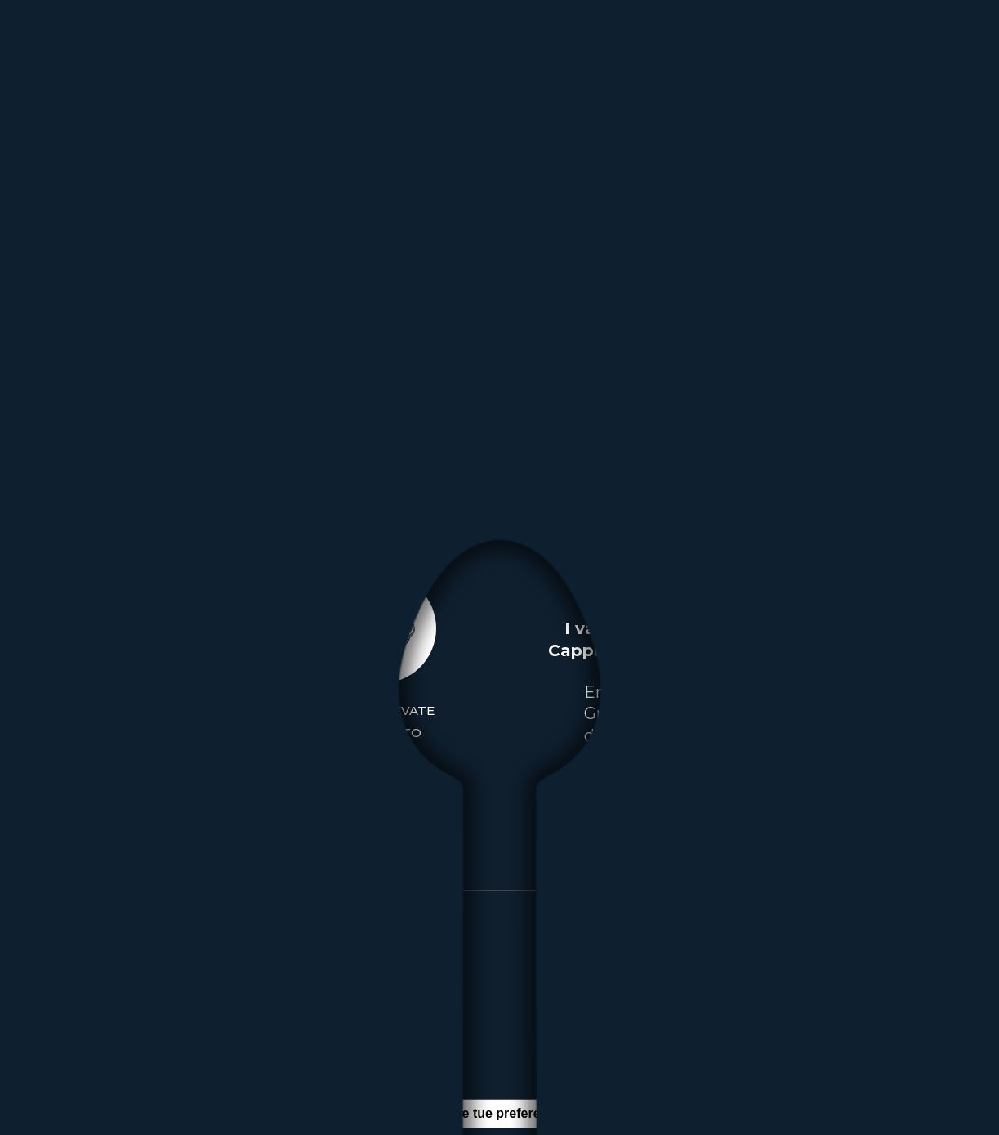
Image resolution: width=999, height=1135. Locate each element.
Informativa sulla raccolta (348, 1113)
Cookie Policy (314, 1044)
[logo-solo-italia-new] (87, 48)
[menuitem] (344, 48)
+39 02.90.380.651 (751, 979)
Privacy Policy (207, 1044)
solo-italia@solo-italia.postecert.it (753, 1022)
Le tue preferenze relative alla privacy (570, 1113)
